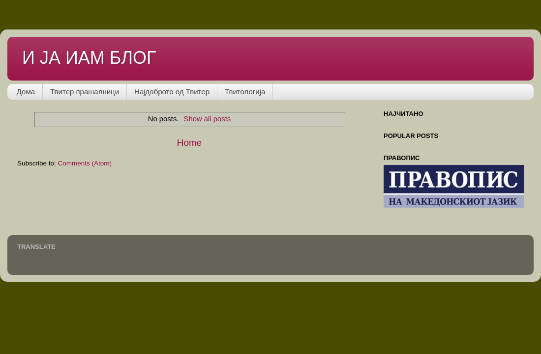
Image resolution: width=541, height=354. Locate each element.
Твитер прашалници (84, 91)
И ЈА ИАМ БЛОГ (89, 58)
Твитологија (245, 91)
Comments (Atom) (85, 163)
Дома (26, 91)
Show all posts (207, 119)
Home (189, 142)
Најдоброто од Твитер (172, 91)
